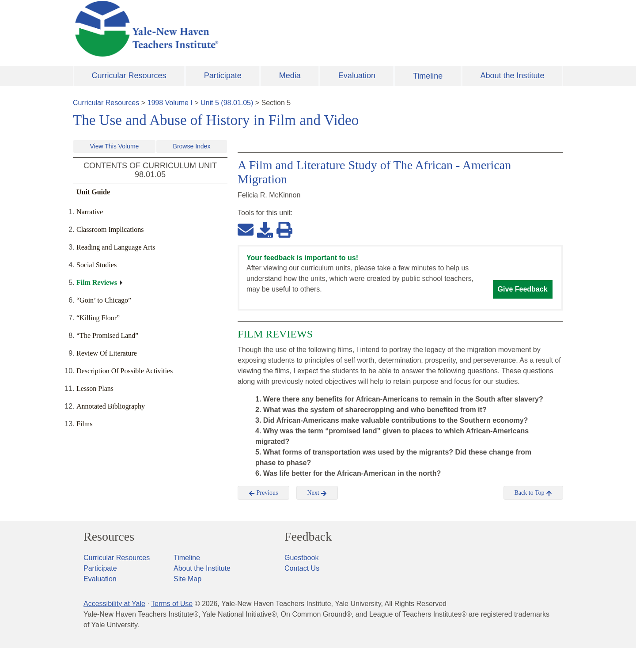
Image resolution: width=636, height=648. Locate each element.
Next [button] (317, 492)
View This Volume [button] (114, 146)
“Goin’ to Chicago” (103, 300)
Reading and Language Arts (115, 247)
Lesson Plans (95, 388)
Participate (223, 75)
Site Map (187, 579)
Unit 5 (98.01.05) (227, 102)
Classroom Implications (110, 229)
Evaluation (356, 75)
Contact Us (301, 568)
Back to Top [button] (533, 492)
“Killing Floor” (98, 318)
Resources (108, 536)
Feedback (308, 536)
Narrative (89, 212)
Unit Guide (93, 192)
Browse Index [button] (192, 146)
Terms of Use (172, 603)
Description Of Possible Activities (124, 371)
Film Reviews (96, 282)
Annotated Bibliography (110, 406)
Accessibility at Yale (114, 603)
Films (84, 424)
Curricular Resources (129, 75)
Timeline (428, 76)
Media (290, 75)
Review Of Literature (106, 353)
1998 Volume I (170, 102)
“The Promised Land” (107, 335)
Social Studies (96, 265)
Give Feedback (523, 289)
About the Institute (512, 75)
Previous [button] (263, 492)
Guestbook (301, 557)
